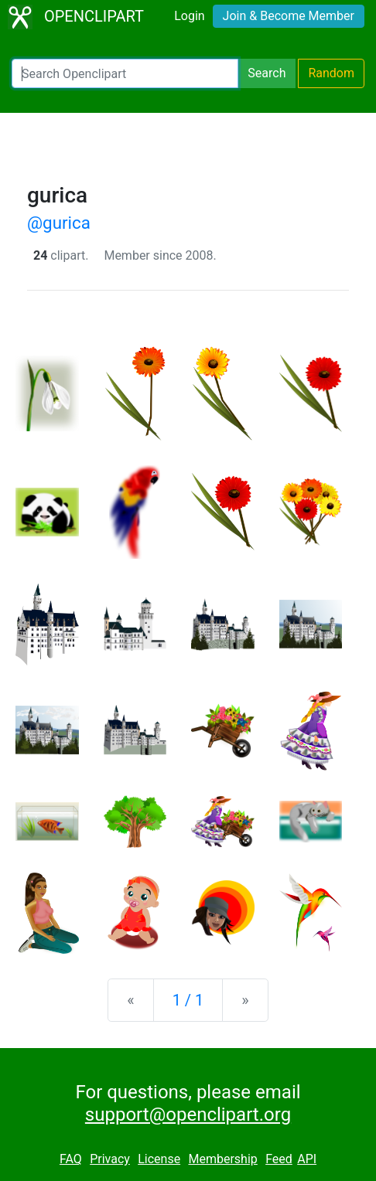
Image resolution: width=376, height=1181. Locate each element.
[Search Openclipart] (125, 73)
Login (189, 16)
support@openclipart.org (188, 1114)
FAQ (71, 1159)
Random (331, 73)
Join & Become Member (288, 16)
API (306, 1159)
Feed (278, 1159)
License (159, 1159)
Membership (222, 1159)
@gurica (59, 223)
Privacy (110, 1159)
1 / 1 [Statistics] (188, 1000)
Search (266, 73)
